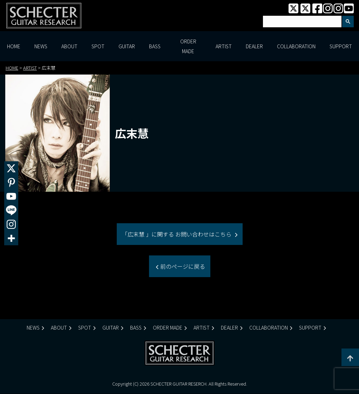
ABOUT (69, 46)
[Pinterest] (11, 182)
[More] (11, 238)
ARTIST (224, 46)
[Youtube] (11, 196)
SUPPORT (341, 46)
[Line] (11, 210)
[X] (11, 168)
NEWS (40, 46)
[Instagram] (11, 224)
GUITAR (126, 46)
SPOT (98, 46)
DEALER (254, 46)
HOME (13, 46)
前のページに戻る (182, 266)
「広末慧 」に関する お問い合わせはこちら (177, 234)
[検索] (301, 22)
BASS (155, 46)
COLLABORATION (296, 46)
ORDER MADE (188, 46)
